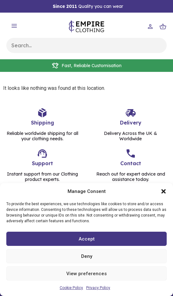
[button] (163, 191)
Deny (86, 256)
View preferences (86, 273)
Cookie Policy (71, 288)
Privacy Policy (98, 288)
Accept (87, 239)
